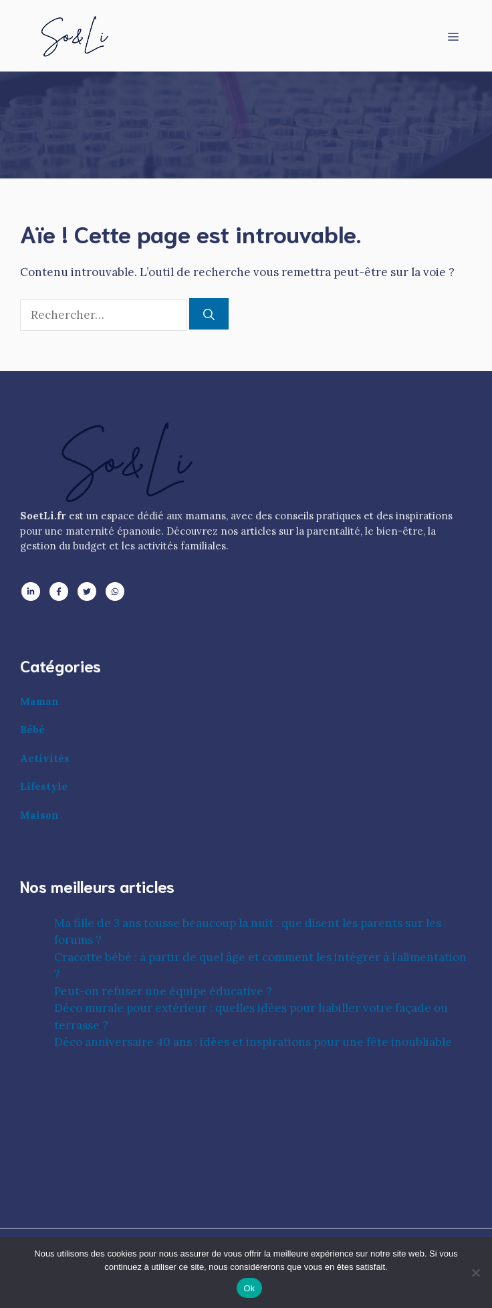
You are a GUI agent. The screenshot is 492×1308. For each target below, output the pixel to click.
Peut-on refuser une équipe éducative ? (163, 991)
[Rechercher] (209, 314)
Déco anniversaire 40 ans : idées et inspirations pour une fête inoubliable (253, 1042)
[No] (475, 1272)
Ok (249, 1288)
